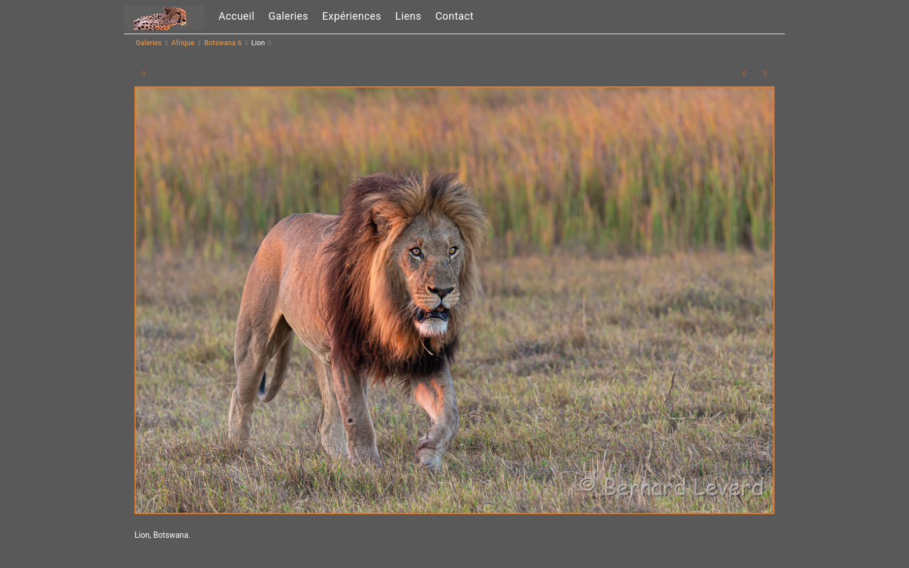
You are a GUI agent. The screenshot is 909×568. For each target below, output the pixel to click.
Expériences (351, 16)
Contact (454, 16)
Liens (408, 16)
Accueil (236, 16)
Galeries (288, 16)
